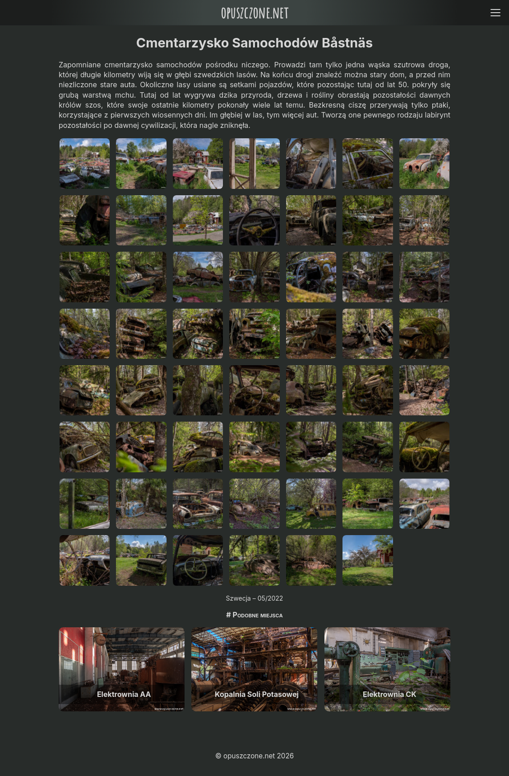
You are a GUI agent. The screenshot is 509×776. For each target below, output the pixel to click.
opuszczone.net (254, 12)
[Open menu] (495, 12)
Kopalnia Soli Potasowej (257, 694)
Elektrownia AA (124, 694)
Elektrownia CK (389, 694)
